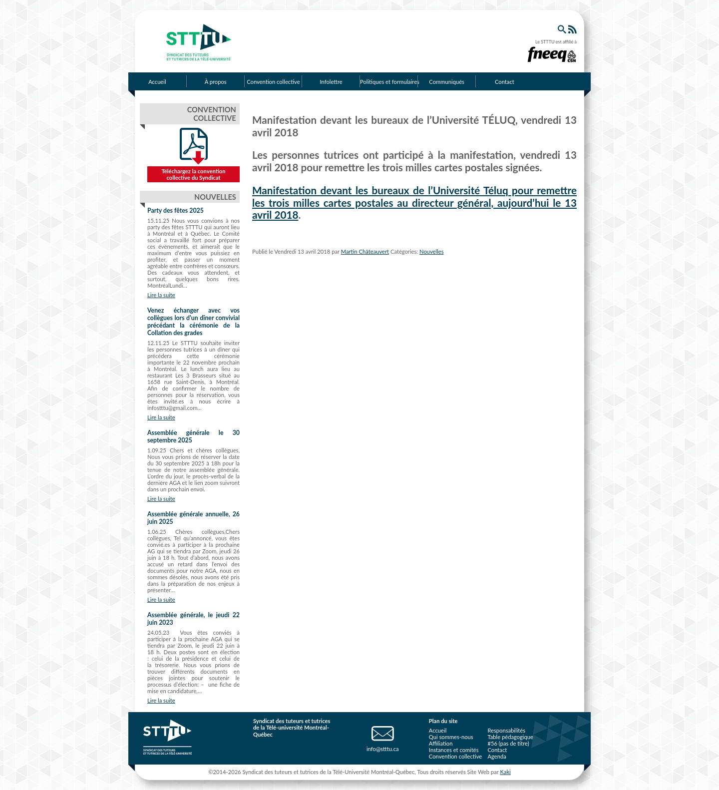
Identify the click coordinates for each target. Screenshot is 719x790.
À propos (216, 81)
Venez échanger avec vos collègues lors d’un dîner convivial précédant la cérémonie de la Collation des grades (193, 322)
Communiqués (446, 81)
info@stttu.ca (382, 749)
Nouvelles (431, 251)
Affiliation (441, 743)
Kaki (505, 772)
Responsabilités (506, 730)
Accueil (157, 81)
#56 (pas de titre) (508, 743)
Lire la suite (161, 295)
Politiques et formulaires (389, 81)
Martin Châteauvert (365, 251)
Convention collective (273, 81)
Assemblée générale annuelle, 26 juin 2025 (193, 517)
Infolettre (331, 81)
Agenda (496, 756)
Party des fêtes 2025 (175, 210)
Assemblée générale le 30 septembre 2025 (193, 436)
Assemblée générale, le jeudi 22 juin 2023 (193, 618)
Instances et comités (454, 750)
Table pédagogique (510, 737)
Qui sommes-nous (451, 737)
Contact (504, 81)
